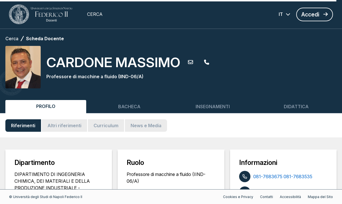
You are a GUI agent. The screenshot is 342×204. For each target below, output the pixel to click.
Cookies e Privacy (238, 197)
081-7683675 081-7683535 (282, 176)
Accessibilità (290, 197)
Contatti (266, 197)
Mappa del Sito (320, 197)
